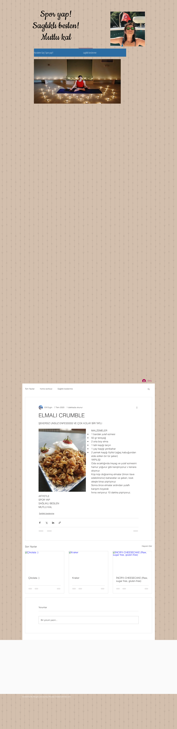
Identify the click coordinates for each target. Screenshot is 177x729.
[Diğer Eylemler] (137, 407)
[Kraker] (88, 562)
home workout (46, 389)
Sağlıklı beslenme (65, 389)
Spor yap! (56, 14)
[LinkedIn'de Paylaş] (53, 522)
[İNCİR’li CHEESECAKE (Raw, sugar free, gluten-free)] (132, 562)
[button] (148, 389)
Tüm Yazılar (30, 389)
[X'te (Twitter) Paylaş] (46, 522)
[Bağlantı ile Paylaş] (59, 522)
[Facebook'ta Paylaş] (40, 522)
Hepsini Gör (147, 546)
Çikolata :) (33, 577)
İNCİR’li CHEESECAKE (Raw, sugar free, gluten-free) (132, 579)
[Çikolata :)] (44, 562)
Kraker (75, 577)
